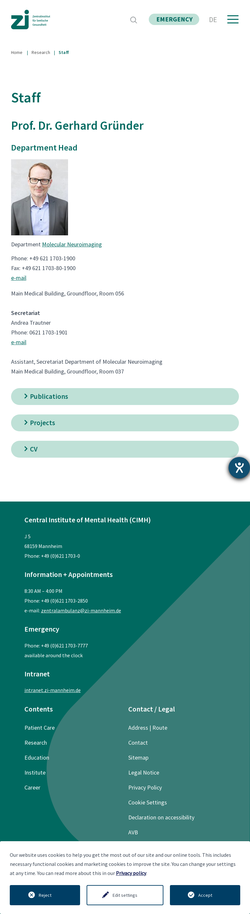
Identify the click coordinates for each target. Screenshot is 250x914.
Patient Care (39, 727)
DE (213, 19)
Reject (45, 895)
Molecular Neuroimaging (72, 244)
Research (41, 52)
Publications (46, 396)
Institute (35, 772)
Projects (42, 422)
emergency (174, 19)
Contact (138, 742)
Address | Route (147, 727)
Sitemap (138, 757)
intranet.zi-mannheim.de (52, 690)
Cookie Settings (147, 802)
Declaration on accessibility (161, 817)
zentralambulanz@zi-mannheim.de (81, 610)
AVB (133, 832)
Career (32, 787)
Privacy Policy (145, 787)
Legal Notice (143, 772)
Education (36, 757)
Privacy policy (131, 873)
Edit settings (125, 895)
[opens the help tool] (239, 467)
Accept (205, 895)
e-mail (18, 277)
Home (16, 52)
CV (30, 449)
